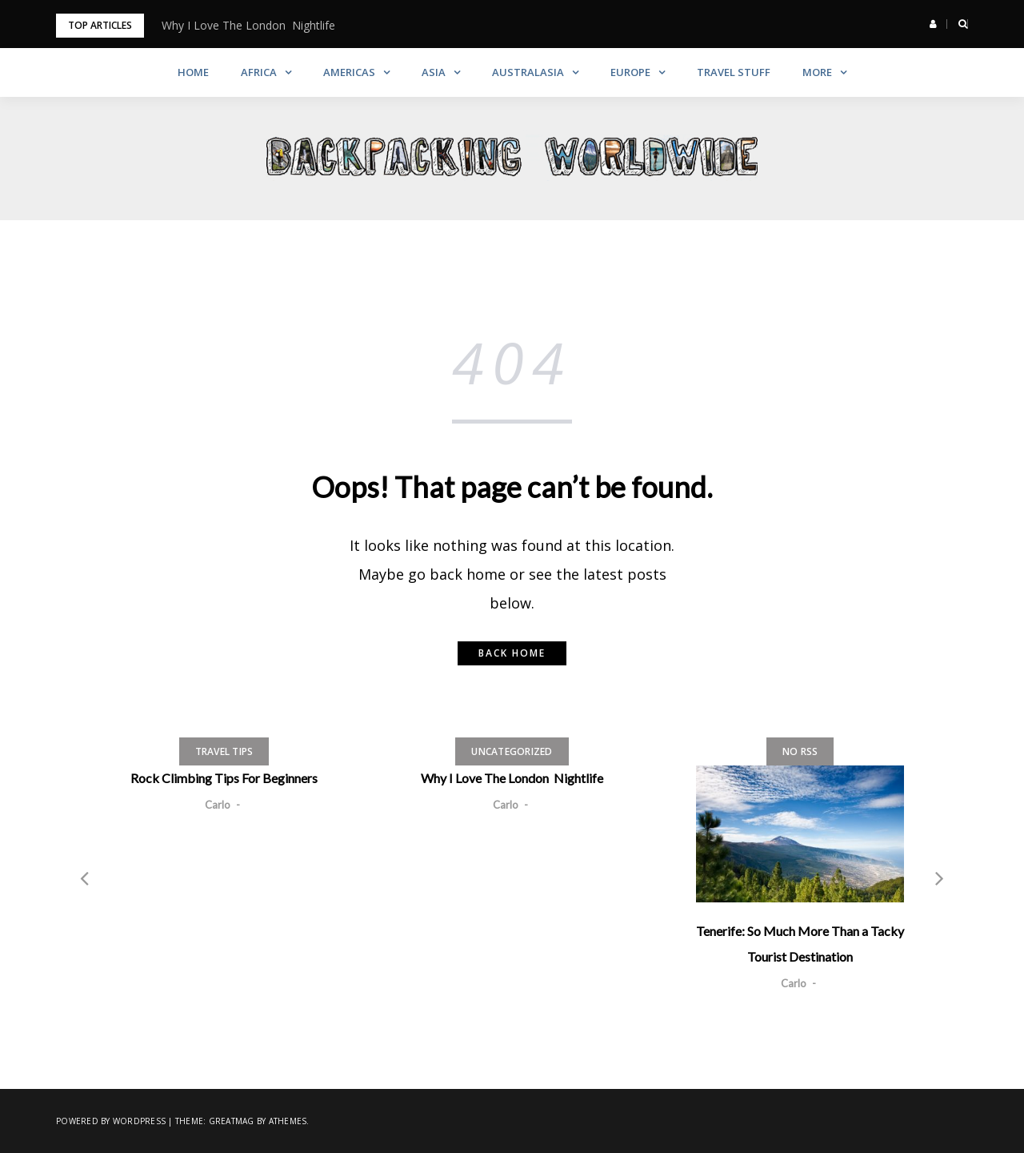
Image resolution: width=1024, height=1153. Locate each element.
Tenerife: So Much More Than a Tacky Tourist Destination (800, 943)
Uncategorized (511, 751)
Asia (434, 72)
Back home (512, 653)
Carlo (217, 804)
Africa (259, 72)
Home (193, 72)
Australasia (528, 72)
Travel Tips (224, 751)
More (817, 72)
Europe (630, 72)
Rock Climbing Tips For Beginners (224, 777)
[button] (933, 24)
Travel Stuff (733, 72)
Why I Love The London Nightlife (248, 25)
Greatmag (231, 1121)
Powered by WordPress (111, 1121)
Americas (349, 72)
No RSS (800, 751)
